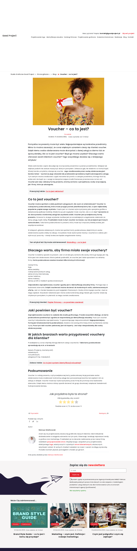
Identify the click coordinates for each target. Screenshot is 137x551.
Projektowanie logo (38, 37)
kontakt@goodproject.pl (110, 33)
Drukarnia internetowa (105, 37)
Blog (125, 37)
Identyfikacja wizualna (55, 37)
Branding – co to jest (76, 242)
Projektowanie (26, 524)
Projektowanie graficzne (87, 37)
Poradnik (67, 134)
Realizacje (118, 37)
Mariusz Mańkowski (47, 430)
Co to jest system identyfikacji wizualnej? (62, 363)
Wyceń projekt (128, 33)
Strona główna (42, 74)
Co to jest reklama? (55, 191)
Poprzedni (33, 413)
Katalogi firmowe (70, 37)
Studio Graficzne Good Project (22, 74)
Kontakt (131, 37)
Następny (104, 413)
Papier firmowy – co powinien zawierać (65, 302)
